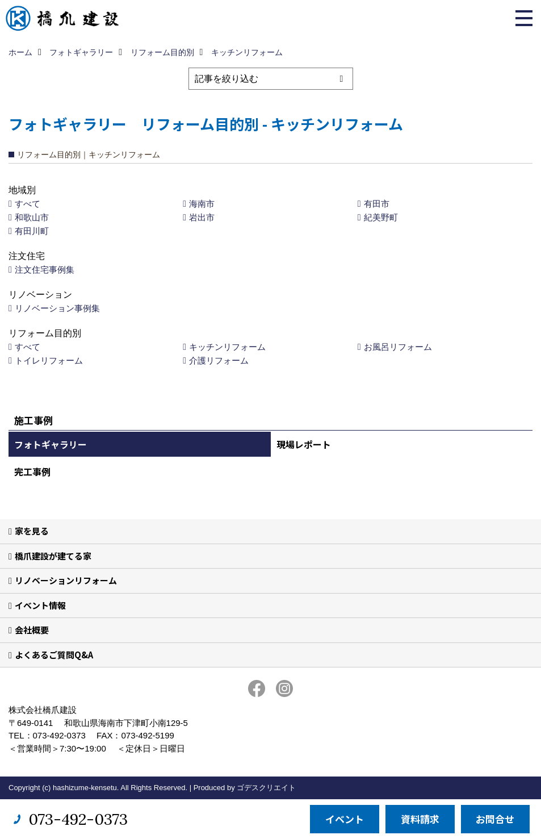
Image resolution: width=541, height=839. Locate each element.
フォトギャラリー (50, 444)
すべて (27, 203)
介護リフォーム (219, 360)
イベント (344, 819)
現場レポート (303, 444)
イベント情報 (40, 605)
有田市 (376, 203)
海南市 (202, 203)
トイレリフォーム (49, 360)
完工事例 (32, 471)
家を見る (32, 531)
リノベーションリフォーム (66, 580)
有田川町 (32, 231)
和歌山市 (32, 217)
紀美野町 (381, 217)
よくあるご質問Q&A (54, 655)
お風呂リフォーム (398, 347)
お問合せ (495, 819)
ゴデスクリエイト (266, 787)
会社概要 (32, 630)
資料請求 (420, 819)
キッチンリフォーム (227, 347)
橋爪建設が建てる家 (53, 556)
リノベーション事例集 (57, 308)
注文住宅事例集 (44, 269)
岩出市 (202, 217)
